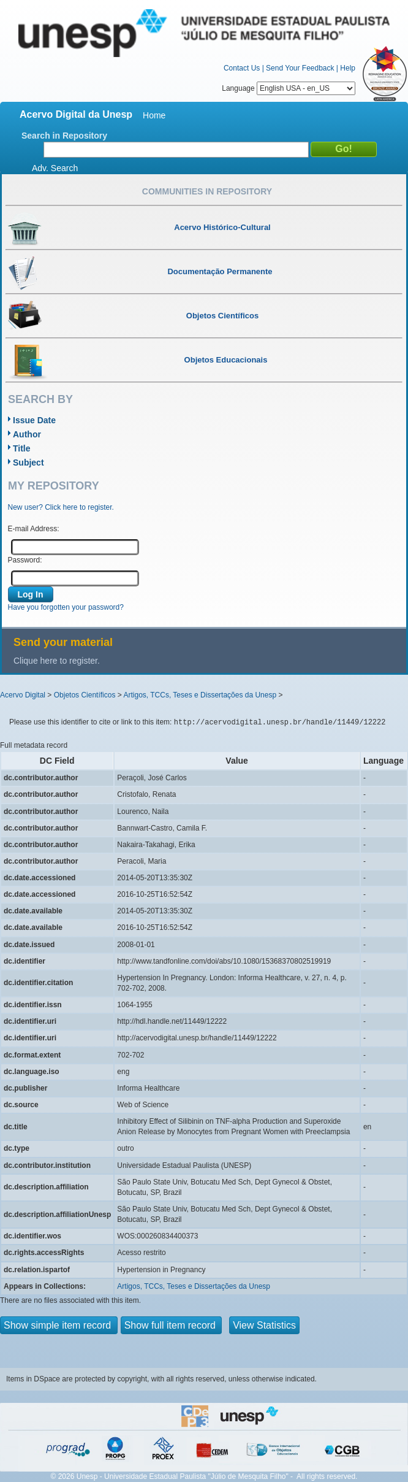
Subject (28, 462)
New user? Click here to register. (61, 507)
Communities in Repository (207, 191)
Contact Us (242, 68)
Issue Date (34, 420)
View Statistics (264, 1325)
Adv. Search (55, 168)
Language (288, 88)
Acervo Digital (22, 695)
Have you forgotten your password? (66, 607)
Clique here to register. (56, 661)
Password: (25, 560)
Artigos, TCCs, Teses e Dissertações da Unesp (199, 695)
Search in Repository (64, 135)
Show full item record (171, 1325)
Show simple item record (59, 1325)
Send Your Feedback (300, 68)
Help (347, 68)
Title (22, 448)
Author (27, 434)
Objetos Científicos (85, 695)
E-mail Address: (33, 528)
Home (154, 115)
